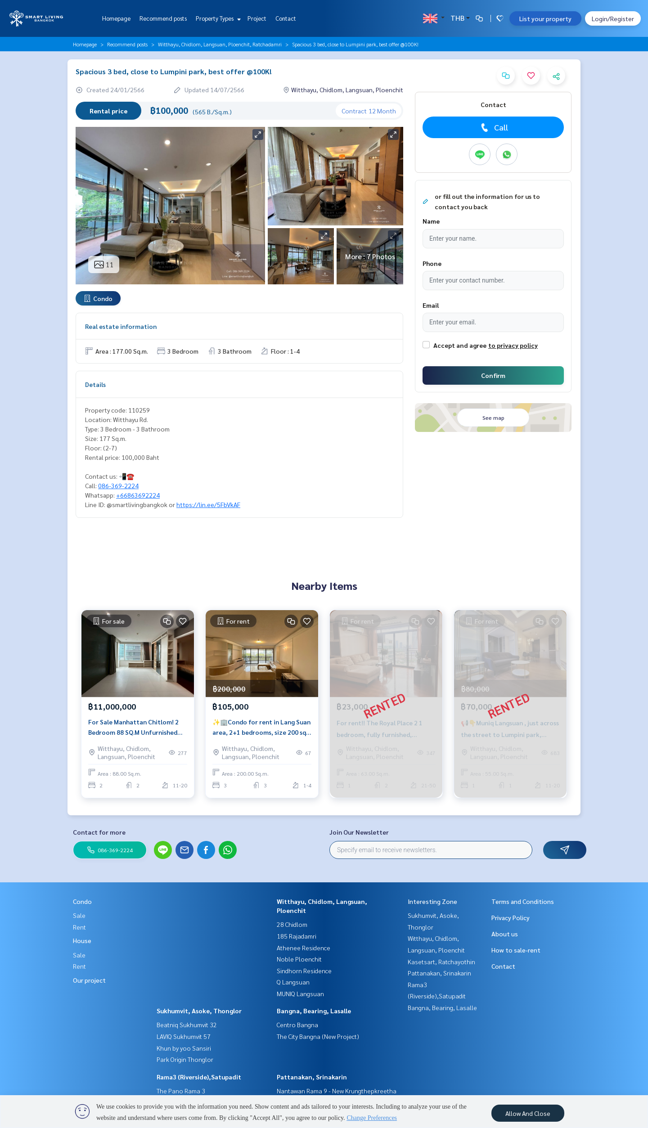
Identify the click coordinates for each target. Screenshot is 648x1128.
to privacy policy (513, 345)
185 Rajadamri (296, 936)
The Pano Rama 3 (181, 1091)
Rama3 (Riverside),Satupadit (199, 1077)
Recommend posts (163, 18)
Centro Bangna (297, 1024)
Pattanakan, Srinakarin (312, 1077)
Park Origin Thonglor (185, 1059)
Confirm (493, 375)
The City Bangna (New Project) (318, 1036)
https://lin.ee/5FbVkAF (208, 504)
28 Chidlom (292, 924)
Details (95, 384)
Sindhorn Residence (304, 970)
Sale (79, 915)
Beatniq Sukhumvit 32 (187, 1024)
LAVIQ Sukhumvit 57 (184, 1036)
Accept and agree (459, 345)
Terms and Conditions (522, 901)
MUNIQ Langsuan (300, 993)
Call (493, 127)
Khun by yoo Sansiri (184, 1048)
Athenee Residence (303, 948)
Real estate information (121, 326)
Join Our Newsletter (359, 832)
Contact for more (99, 832)
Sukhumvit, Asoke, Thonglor (199, 1011)
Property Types (217, 18)
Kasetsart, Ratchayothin (441, 961)
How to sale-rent (515, 950)
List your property (545, 18)
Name (431, 221)
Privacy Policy (510, 917)
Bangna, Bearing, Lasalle (314, 1011)
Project (257, 18)
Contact (285, 18)
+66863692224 (138, 495)
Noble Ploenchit (299, 959)
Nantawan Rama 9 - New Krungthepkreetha (336, 1091)
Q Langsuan (293, 982)
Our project (89, 980)
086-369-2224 (118, 485)
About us (504, 934)
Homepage (116, 18)
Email (431, 305)
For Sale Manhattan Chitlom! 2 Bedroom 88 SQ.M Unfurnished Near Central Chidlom (133, 727)
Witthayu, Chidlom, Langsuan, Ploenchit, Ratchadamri (220, 44)
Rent (79, 927)
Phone (432, 263)
